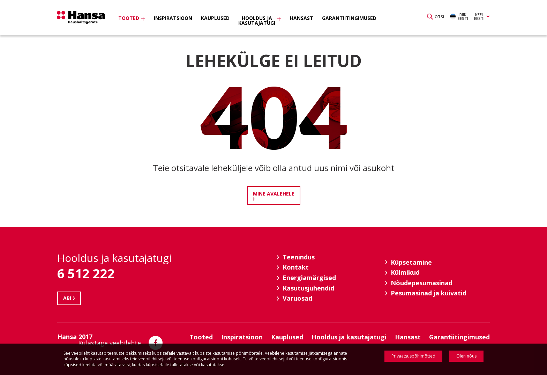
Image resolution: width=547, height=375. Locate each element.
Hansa (83, 18)
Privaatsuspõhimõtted (413, 356)
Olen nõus (466, 356)
